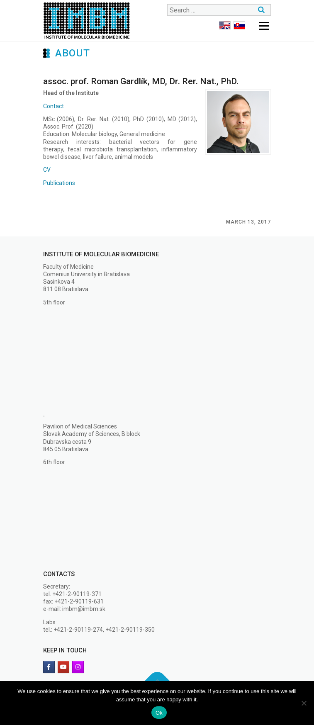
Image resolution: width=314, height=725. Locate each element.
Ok (159, 713)
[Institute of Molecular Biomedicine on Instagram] (78, 667)
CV (47, 169)
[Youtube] (63, 667)
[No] (303, 703)
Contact (53, 106)
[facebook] (49, 667)
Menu (263, 25)
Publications (59, 183)
